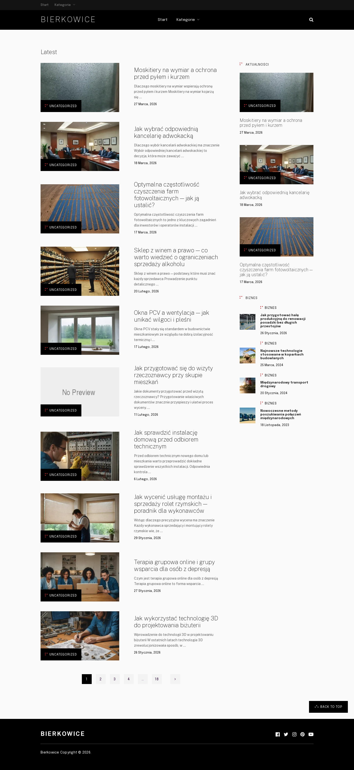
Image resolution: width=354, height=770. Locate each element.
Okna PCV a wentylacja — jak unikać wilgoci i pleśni (171, 316)
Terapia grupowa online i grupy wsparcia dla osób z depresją (174, 565)
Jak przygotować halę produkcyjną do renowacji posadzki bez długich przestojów (283, 321)
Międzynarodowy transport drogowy (284, 384)
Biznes (271, 308)
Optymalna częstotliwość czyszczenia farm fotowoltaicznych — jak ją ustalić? (166, 194)
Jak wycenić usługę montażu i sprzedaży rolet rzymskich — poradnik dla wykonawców (173, 503)
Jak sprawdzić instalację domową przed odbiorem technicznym (166, 439)
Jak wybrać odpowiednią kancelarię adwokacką (166, 132)
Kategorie (63, 5)
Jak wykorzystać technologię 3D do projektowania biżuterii (176, 621)
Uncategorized (63, 106)
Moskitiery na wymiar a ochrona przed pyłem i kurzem (175, 73)
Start (45, 5)
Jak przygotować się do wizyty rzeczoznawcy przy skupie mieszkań (173, 375)
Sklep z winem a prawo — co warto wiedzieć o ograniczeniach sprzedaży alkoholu (176, 257)
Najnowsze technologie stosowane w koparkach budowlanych (282, 354)
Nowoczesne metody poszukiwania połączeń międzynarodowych (280, 414)
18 (157, 679)
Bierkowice (68, 19)
